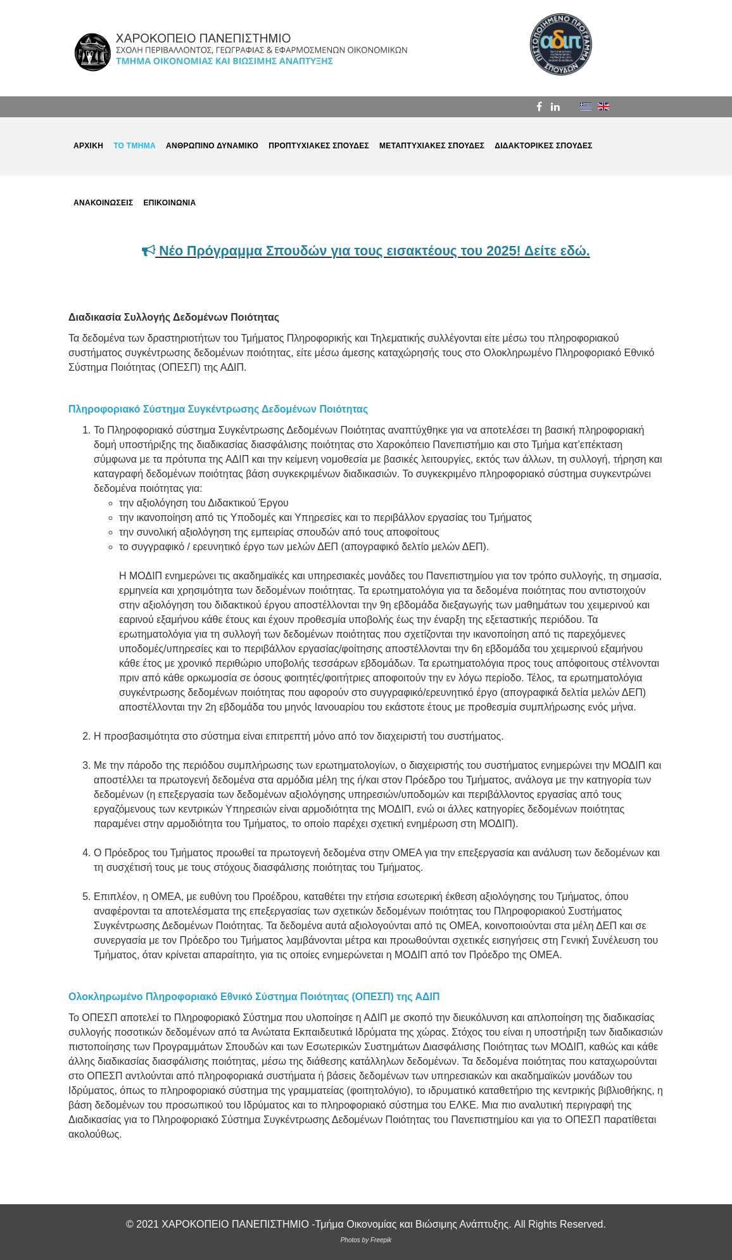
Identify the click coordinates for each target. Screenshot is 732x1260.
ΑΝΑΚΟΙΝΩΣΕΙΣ (103, 202)
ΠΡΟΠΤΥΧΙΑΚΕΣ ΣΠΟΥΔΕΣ (318, 145)
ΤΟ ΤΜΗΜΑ (134, 145)
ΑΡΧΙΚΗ (88, 145)
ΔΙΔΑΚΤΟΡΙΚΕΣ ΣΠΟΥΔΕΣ (544, 145)
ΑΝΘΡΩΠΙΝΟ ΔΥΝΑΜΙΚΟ (212, 145)
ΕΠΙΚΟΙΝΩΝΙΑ (169, 202)
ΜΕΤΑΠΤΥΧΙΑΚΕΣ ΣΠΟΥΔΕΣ (431, 145)
